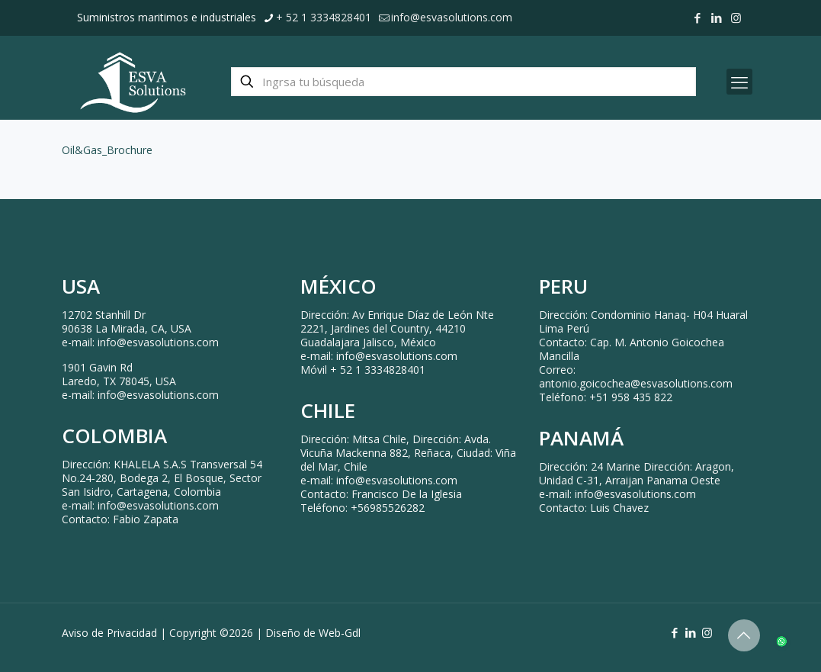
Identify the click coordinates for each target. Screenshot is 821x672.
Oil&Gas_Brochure (107, 150)
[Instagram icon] (736, 17)
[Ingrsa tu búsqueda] (463, 81)
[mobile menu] (739, 82)
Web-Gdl (340, 632)
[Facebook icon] (698, 17)
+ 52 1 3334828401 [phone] (323, 17)
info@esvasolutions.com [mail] (451, 17)
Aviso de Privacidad (109, 632)
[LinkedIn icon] (717, 17)
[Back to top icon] (744, 635)
